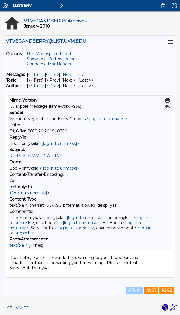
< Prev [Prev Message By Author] (52, 85)
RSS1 (151, 290)
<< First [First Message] (35, 74)
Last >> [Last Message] (87, 74)
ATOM (134, 290)
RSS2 (166, 290)
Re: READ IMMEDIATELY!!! (35, 155)
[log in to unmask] (107, 118)
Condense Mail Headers (50, 63)
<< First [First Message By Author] (35, 85)
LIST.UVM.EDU (18, 307)
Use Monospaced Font (49, 53)
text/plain (18, 245)
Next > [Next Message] (69, 74)
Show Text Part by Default (52, 58)
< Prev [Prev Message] (52, 74)
